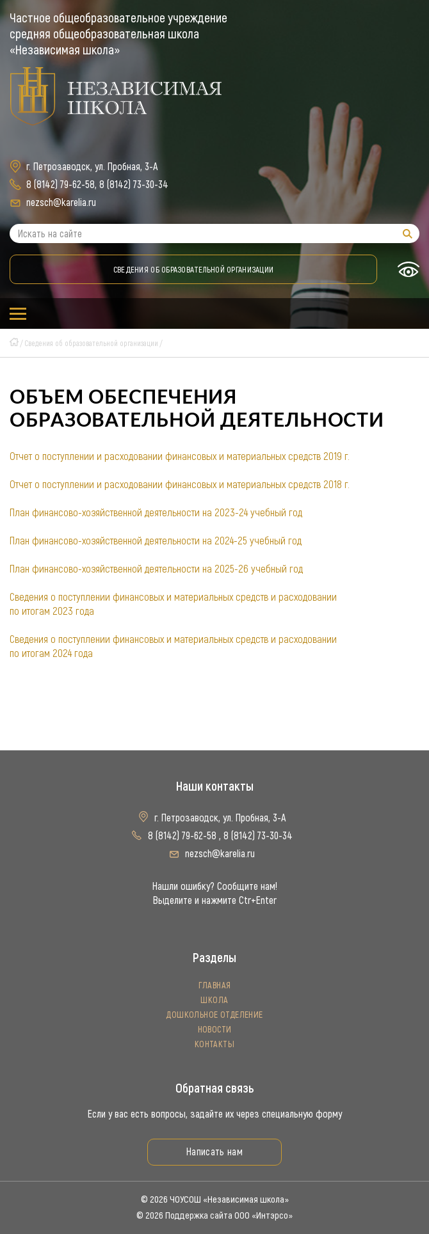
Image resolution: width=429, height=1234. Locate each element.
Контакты (214, 1044)
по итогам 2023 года (52, 611)
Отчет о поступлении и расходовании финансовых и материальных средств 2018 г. (180, 484)
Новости (215, 1029)
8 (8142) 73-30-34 (133, 184)
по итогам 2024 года (51, 653)
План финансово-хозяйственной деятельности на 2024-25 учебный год (156, 540)
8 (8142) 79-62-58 (60, 184)
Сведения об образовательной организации (193, 269)
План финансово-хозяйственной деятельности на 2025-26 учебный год (156, 568)
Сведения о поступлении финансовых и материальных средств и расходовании (173, 596)
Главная (214, 985)
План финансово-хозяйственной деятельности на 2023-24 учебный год (156, 512)
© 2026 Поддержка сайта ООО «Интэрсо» (214, 1215)
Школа (214, 1000)
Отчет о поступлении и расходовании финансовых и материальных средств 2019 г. (180, 456)
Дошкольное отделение (214, 1014)
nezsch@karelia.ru (61, 202)
